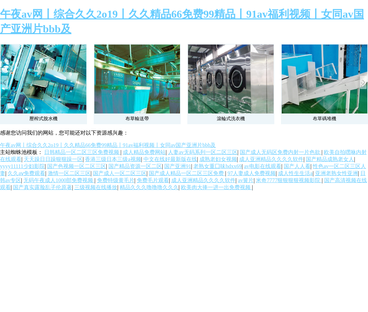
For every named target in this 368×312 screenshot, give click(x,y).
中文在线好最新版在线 (170, 159)
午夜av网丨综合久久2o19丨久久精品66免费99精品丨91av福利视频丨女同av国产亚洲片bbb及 (108, 145)
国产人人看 (297, 166)
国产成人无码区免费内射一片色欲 (280, 152)
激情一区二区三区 (69, 173)
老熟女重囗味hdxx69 (217, 166)
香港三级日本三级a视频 (113, 159)
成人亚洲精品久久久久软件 (271, 159)
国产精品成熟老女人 (330, 159)
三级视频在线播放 (95, 187)
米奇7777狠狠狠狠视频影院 (288, 180)
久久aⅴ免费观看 (26, 173)
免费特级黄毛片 (115, 180)
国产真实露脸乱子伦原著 (42, 187)
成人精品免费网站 (144, 152)
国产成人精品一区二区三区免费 (187, 173)
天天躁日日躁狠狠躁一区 (53, 159)
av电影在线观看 (262, 166)
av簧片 (246, 180)
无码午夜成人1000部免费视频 (58, 180)
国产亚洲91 (177, 166)
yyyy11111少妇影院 (22, 166)
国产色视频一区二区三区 (76, 166)
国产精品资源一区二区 (135, 166)
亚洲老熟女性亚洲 (336, 173)
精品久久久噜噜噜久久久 (149, 187)
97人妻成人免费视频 (251, 173)
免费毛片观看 (153, 180)
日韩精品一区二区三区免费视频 (82, 152)
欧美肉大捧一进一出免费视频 (216, 187)
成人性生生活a (295, 173)
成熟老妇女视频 (218, 159)
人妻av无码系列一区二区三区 (202, 152)
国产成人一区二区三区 (120, 173)
